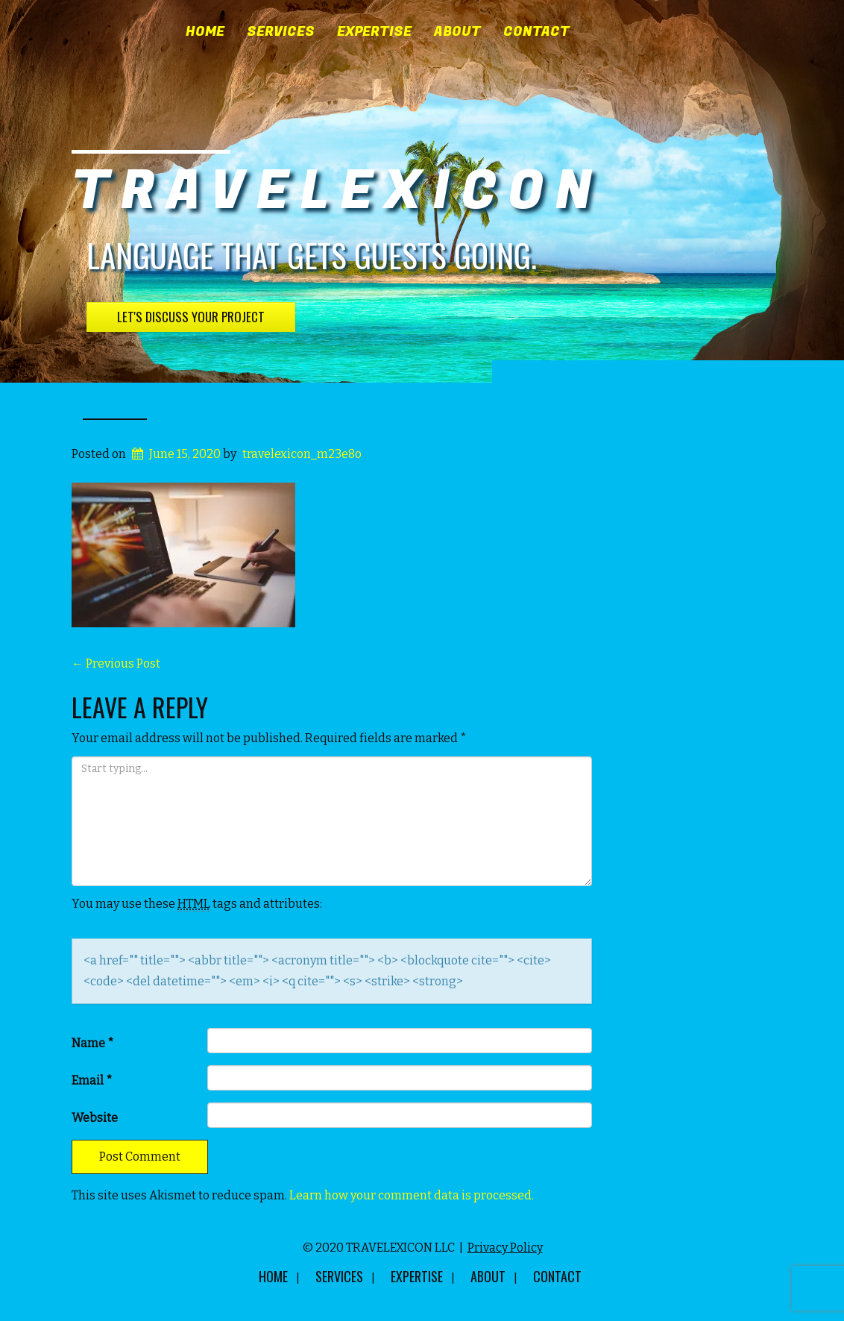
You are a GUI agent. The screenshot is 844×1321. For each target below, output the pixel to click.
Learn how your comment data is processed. (411, 1195)
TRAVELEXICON (337, 191)
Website (95, 1118)
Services (281, 32)
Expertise (374, 32)
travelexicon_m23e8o (302, 454)
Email (92, 1080)
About (457, 32)
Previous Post (116, 663)
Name (93, 1043)
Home (205, 32)
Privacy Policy (505, 1247)
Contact (536, 32)
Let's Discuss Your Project (191, 316)
